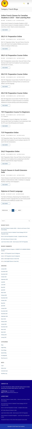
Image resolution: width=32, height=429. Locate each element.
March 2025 (3, 292)
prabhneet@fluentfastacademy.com (11, 392)
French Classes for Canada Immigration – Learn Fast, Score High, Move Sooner (15, 416)
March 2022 (3, 329)
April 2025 (3, 290)
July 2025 (3, 282)
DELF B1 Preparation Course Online (14, 74)
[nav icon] (28, 3)
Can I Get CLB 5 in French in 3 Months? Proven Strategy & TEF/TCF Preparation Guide (14, 233)
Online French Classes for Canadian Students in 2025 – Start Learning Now (15, 17)
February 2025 (4, 295)
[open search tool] (24, 3)
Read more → (5, 29)
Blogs (2, 344)
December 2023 (4, 311)
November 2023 (4, 313)
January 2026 (3, 268)
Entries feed (3, 368)
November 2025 (4, 274)
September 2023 (4, 316)
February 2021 (4, 334)
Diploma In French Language (12, 191)
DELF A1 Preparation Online (11, 36)
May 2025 (3, 287)
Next (19, 210)
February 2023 (4, 321)
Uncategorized (4, 355)
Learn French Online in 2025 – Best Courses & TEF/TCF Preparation (14, 241)
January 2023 (3, 324)
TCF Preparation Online (10, 133)
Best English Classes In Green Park (12, 258)
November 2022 (4, 326)
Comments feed (4, 370)
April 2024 (3, 305)
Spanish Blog (3, 352)
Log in (2, 365)
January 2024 (3, 308)
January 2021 (3, 337)
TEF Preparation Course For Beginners (15, 112)
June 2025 (3, 284)
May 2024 (3, 303)
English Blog (3, 347)
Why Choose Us (4, 358)
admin (3, 20)
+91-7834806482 (11, 391)
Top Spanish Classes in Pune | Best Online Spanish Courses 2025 (14, 419)
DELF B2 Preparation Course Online (14, 93)
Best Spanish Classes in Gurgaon (7, 249)
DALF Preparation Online (10, 151)
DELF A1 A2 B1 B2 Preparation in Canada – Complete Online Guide (14, 236)
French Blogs (20, 20)
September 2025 (4, 279)
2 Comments (4, 116)
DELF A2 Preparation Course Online (14, 55)
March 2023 (3, 318)
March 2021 (3, 332)
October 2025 (3, 276)
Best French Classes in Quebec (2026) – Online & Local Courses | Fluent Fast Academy (15, 229)
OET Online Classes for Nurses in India (8, 239)
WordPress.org (4, 373)
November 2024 (4, 297)
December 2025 (4, 271)
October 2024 (3, 300)
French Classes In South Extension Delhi (14, 171)
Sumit (2, 256)
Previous (5, 210)
